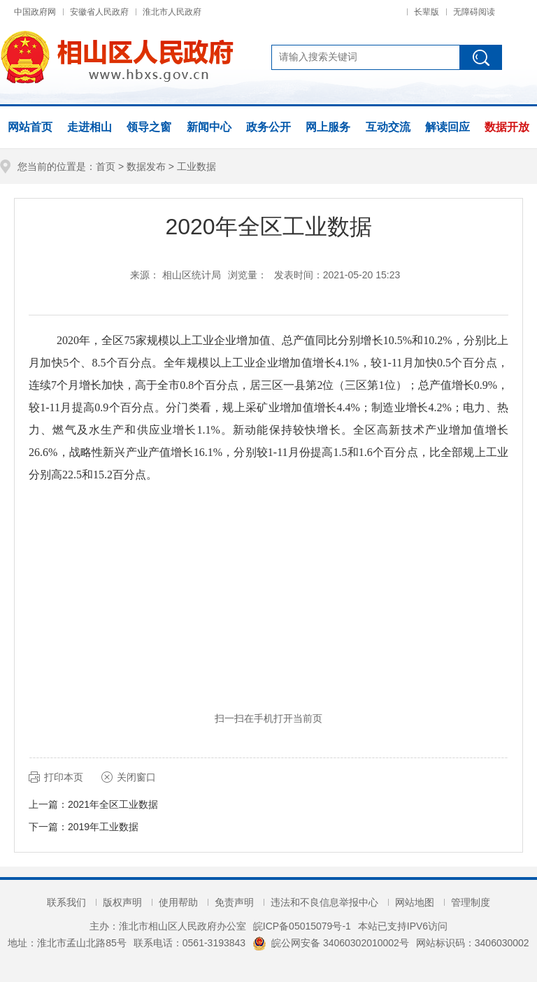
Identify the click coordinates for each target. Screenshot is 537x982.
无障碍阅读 (474, 12)
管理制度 (470, 902)
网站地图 (414, 902)
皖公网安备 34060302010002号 (330, 942)
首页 (105, 166)
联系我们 (66, 902)
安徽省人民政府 (99, 12)
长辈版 (426, 12)
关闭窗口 (136, 777)
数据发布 (146, 166)
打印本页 (63, 777)
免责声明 (234, 902)
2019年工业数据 (103, 826)
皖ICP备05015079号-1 (302, 926)
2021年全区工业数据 (113, 804)
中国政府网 (35, 12)
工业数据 (196, 166)
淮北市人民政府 (172, 12)
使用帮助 (178, 902)
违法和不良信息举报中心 (324, 902)
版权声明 (122, 902)
